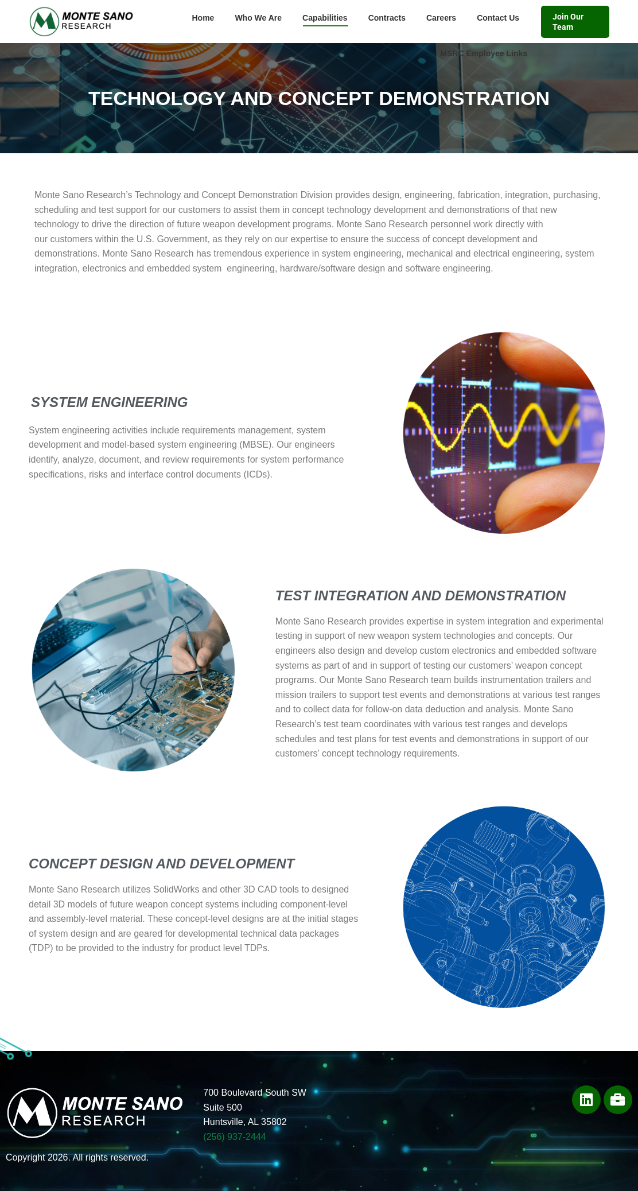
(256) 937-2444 (234, 1137)
